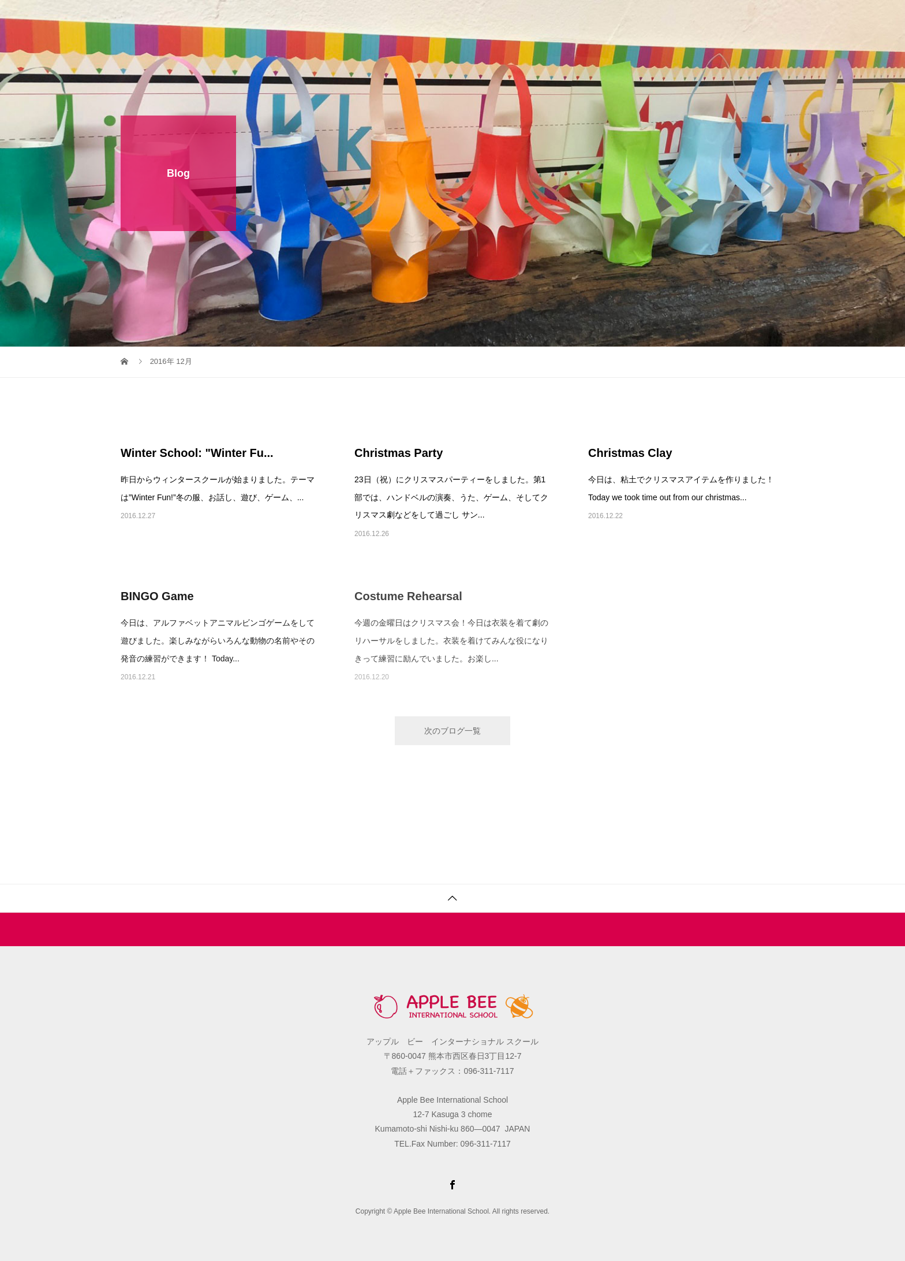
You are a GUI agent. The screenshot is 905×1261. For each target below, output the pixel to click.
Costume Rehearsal (408, 596)
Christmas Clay (630, 453)
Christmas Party (398, 453)
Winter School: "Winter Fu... (197, 453)
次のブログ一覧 (452, 730)
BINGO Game (157, 596)
